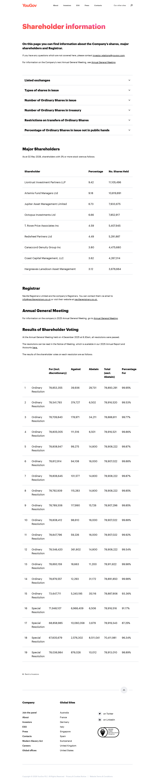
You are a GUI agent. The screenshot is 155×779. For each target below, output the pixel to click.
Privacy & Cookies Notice (76, 776)
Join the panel (29, 712)
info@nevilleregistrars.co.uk (36, 299)
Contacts (27, 736)
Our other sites (120, 5)
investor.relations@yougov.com (109, 55)
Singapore (65, 731)
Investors (27, 722)
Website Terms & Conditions (101, 776)
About (25, 717)
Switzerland (66, 741)
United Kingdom (68, 745)
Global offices (29, 750)
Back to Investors (30, 674)
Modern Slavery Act (32, 741)
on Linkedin (106, 720)
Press (25, 731)
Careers (26, 745)
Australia (64, 712)
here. (35, 347)
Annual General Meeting (103, 62)
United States (67, 750)
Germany (64, 722)
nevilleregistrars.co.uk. (86, 299)
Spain (63, 736)
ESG (24, 726)
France (63, 717)
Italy (62, 726)
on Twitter (105, 713)
